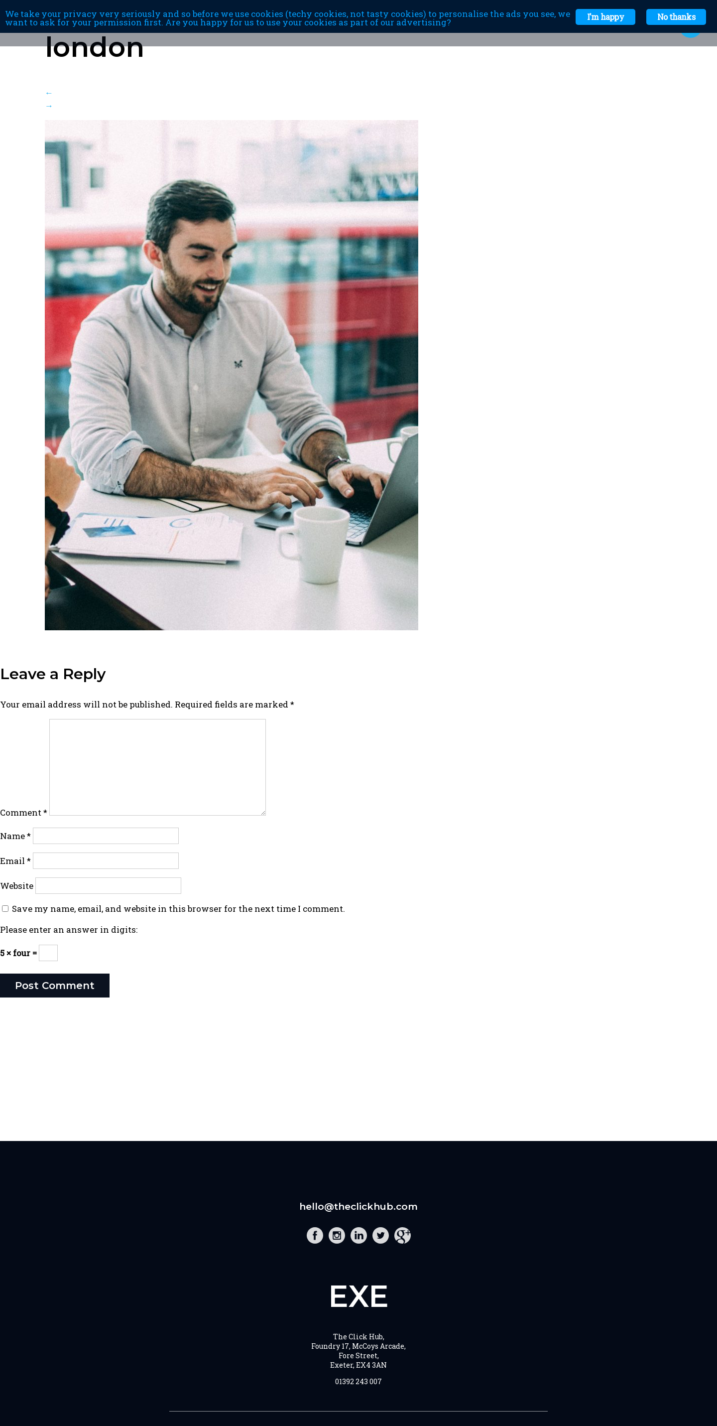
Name (15, 836)
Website (16, 885)
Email (15, 860)
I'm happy (605, 16)
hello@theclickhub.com (358, 1206)
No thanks (676, 16)
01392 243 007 (358, 1381)
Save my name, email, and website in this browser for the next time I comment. (178, 908)
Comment (23, 812)
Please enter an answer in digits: (68, 929)
